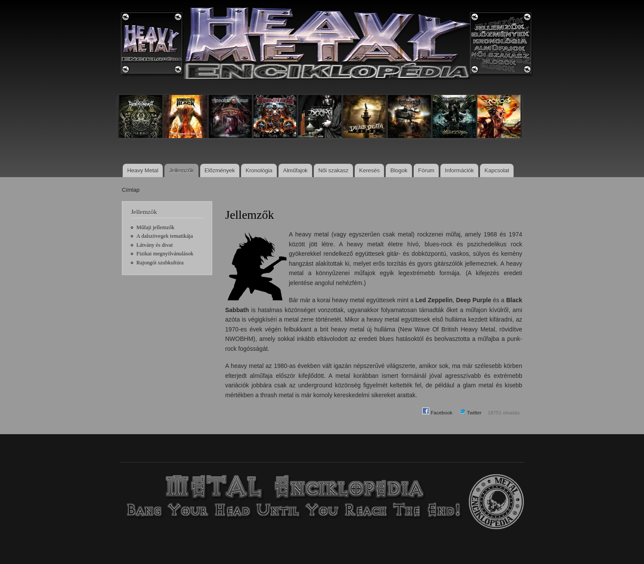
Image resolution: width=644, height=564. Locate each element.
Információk (459, 170)
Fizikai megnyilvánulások (164, 254)
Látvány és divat (154, 245)
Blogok (399, 170)
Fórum (426, 170)
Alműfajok (295, 170)
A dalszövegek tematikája (164, 236)
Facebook (437, 412)
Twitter (470, 412)
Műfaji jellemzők (155, 227)
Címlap (130, 190)
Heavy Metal (142, 170)
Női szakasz (333, 170)
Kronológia (259, 170)
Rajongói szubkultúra (160, 263)
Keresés (369, 170)
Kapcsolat (497, 170)
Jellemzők (181, 170)
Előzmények (219, 170)
